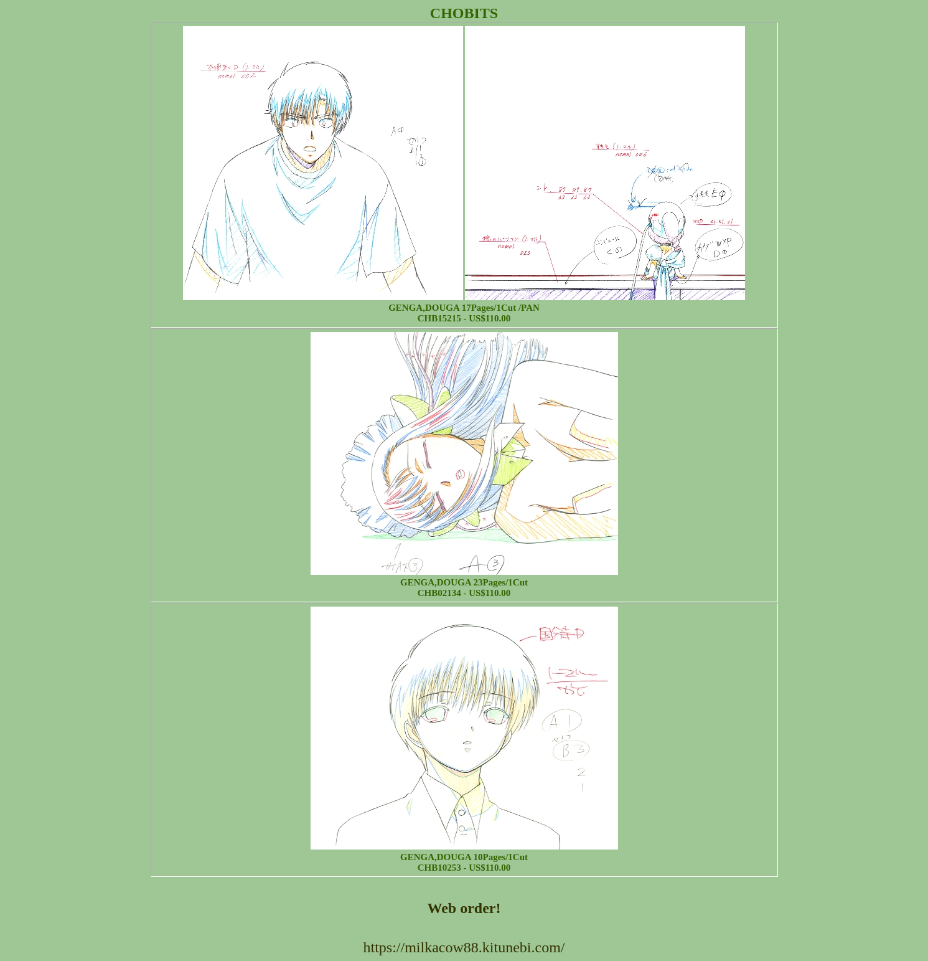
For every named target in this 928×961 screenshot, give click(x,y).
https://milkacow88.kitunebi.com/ (464, 947)
